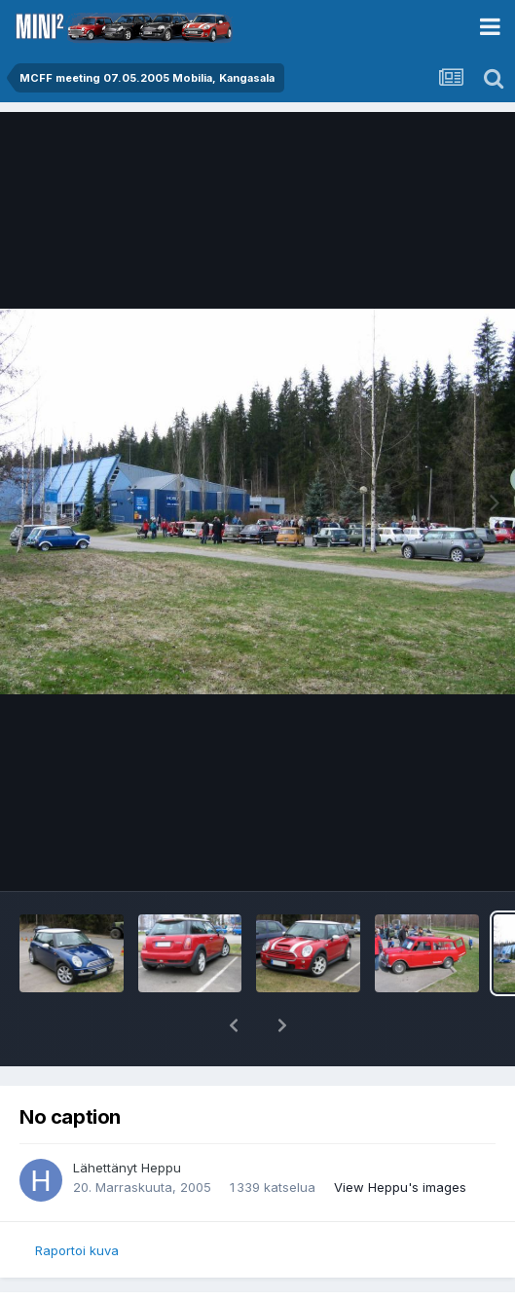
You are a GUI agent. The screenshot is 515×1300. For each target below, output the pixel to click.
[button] (233, 1025)
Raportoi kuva (77, 1250)
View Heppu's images (400, 1187)
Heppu (161, 1167)
